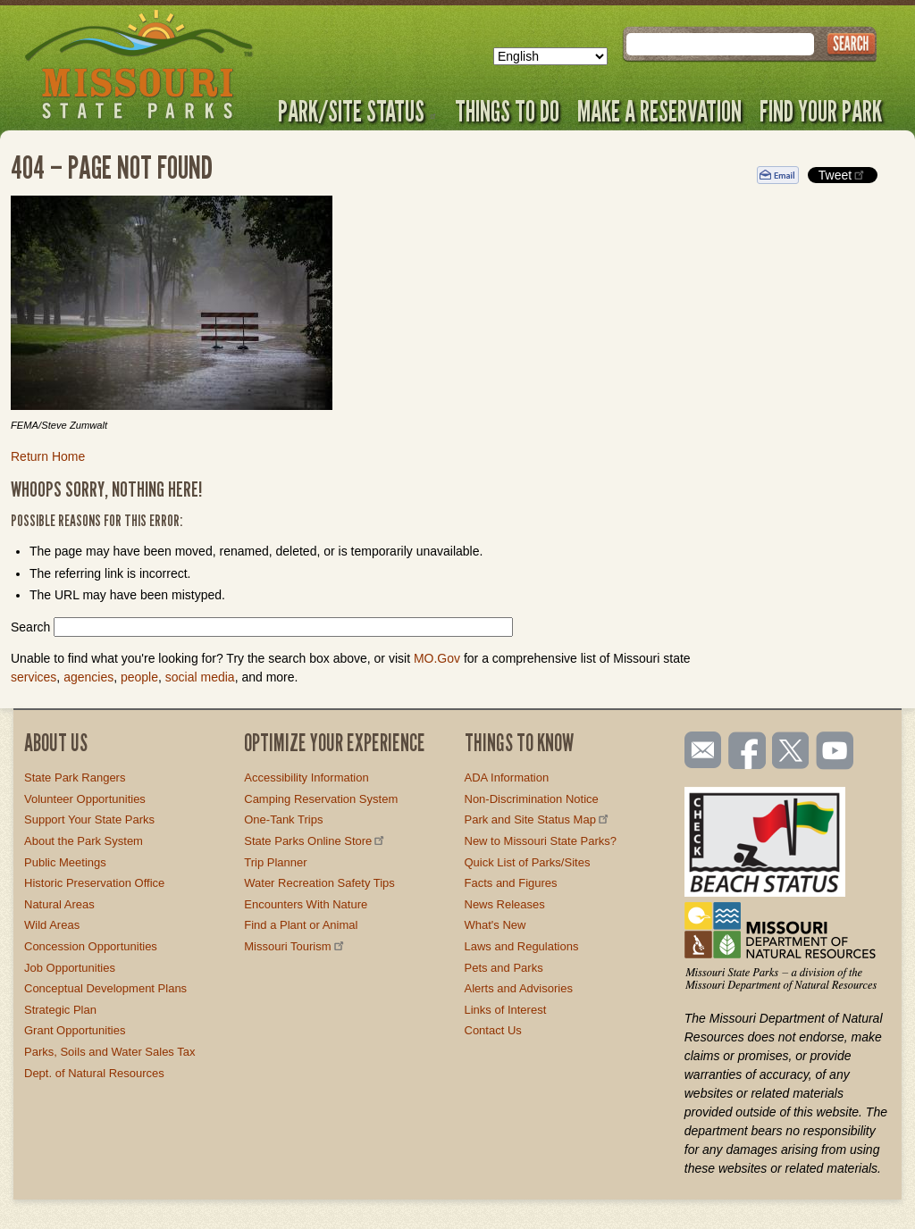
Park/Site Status (357, 111)
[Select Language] (550, 56)
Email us (699, 750)
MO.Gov (437, 658)
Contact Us (493, 1030)
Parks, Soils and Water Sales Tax (109, 1051)
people (139, 677)
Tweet (842, 174)
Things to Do (507, 111)
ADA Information (507, 777)
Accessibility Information (306, 777)
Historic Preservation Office (94, 883)
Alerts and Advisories (519, 988)
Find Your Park (821, 111)
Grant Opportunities (74, 1030)
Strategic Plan (60, 1009)
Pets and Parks (504, 967)
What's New (495, 925)
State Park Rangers (74, 777)
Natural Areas (59, 904)
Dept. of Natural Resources (94, 1073)
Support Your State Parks (89, 819)
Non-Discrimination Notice (532, 799)
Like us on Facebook (748, 752)
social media (200, 677)
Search (30, 627)
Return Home (48, 456)
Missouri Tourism (295, 946)
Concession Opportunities (90, 946)
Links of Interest (506, 1009)
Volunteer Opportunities (85, 799)
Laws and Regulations (522, 946)
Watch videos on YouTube (835, 752)
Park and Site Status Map (538, 819)
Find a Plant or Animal (300, 925)
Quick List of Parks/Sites (528, 862)
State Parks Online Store (315, 841)
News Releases (505, 904)
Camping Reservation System (321, 799)
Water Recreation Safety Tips (319, 883)
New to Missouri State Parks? (541, 841)
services (33, 677)
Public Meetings (65, 862)
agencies (88, 677)
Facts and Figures (511, 883)
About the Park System (83, 841)
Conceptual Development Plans (105, 988)
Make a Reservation (659, 111)
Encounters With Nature (305, 904)
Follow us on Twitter (789, 752)
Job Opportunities (69, 967)
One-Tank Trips (283, 819)
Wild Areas (52, 925)
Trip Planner (275, 862)
